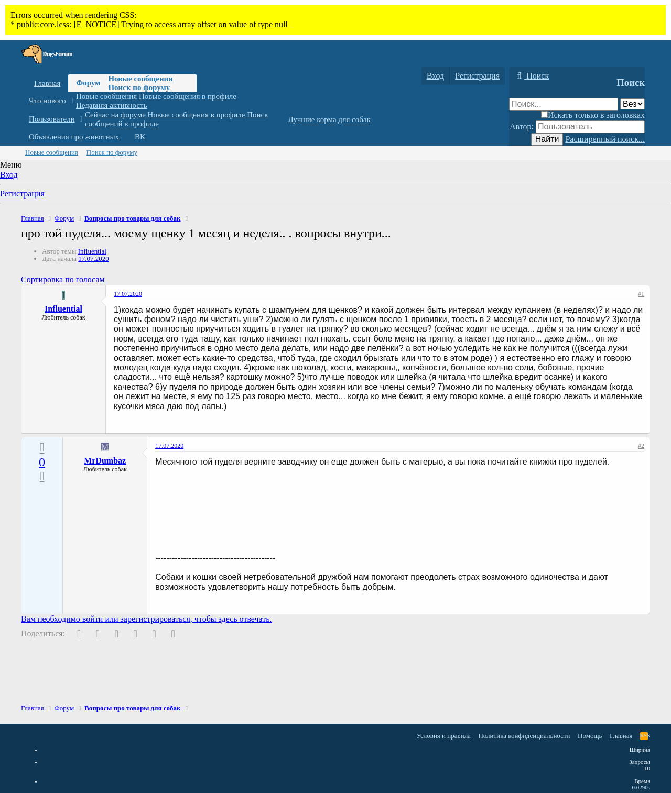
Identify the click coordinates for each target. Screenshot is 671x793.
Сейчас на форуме (115, 115)
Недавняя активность (111, 105)
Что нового (47, 100)
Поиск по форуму (139, 87)
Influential (92, 251)
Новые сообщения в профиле (187, 96)
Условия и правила (443, 736)
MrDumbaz (105, 460)
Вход (9, 174)
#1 (641, 294)
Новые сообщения (140, 78)
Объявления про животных (74, 137)
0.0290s (641, 787)
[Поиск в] (632, 103)
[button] (71, 100)
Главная (47, 83)
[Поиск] (531, 76)
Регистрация (22, 193)
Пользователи (52, 119)
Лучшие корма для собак (329, 119)
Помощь (590, 736)
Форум (88, 83)
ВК (140, 137)
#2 (641, 445)
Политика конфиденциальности (524, 736)
